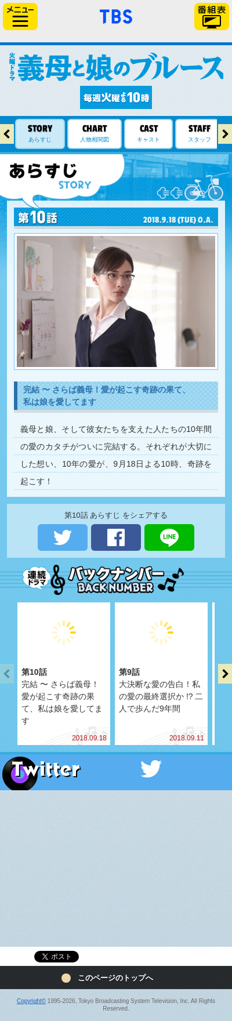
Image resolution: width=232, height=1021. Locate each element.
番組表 (211, 16)
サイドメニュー (20, 16)
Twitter (116, 768)
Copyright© (31, 1001)
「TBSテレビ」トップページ (116, 15)
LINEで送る (169, 537)
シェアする (116, 537)
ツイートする (63, 537)
